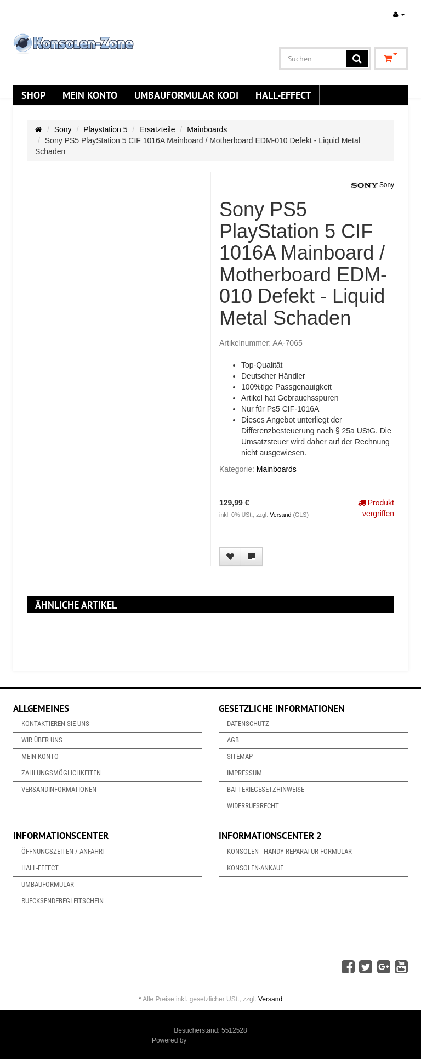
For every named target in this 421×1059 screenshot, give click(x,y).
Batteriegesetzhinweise (265, 789)
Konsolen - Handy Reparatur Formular (289, 851)
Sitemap (240, 756)
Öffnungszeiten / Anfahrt (63, 851)
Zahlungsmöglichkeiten (61, 773)
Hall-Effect (283, 95)
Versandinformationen (58, 789)
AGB (233, 740)
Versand (281, 514)
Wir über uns (41, 740)
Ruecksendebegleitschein (62, 901)
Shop (33, 95)
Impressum (244, 773)
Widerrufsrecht (253, 806)
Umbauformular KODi (186, 95)
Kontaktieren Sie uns (55, 723)
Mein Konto (89, 95)
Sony (63, 129)
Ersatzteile (157, 129)
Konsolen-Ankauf (255, 868)
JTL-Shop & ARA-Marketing (229, 1040)
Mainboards (207, 129)
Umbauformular (47, 884)
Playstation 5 (105, 129)
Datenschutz (248, 723)
